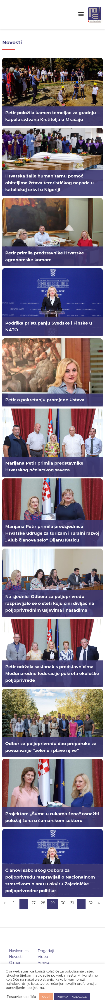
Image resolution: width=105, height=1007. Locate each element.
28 (43, 903)
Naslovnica (19, 951)
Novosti (16, 957)
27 (33, 903)
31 (72, 903)
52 (91, 903)
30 (63, 903)
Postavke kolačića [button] (21, 997)
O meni (15, 962)
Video (43, 957)
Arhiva (43, 962)
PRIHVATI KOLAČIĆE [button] (72, 996)
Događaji (46, 951)
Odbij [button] (46, 996)
